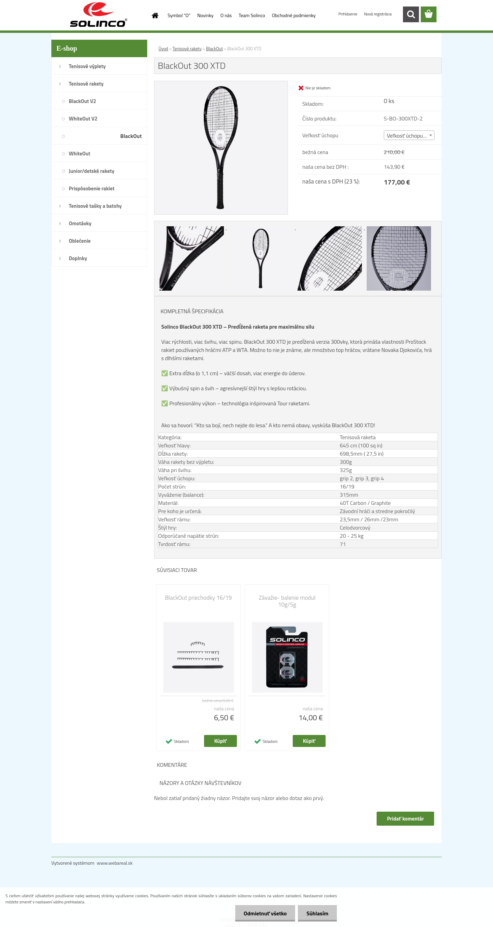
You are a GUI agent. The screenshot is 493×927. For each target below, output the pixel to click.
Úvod (163, 48)
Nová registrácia (378, 14)
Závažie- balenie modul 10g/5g (287, 601)
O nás (226, 15)
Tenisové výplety (87, 66)
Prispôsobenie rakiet (91, 188)
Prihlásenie (348, 14)
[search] (411, 14)
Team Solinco (252, 15)
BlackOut (131, 136)
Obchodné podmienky (294, 15)
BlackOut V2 (82, 101)
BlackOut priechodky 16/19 (198, 597)
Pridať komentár (405, 819)
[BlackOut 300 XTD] (221, 84)
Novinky (205, 15)
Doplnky (78, 258)
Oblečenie (80, 241)
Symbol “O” (179, 15)
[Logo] (98, 14)
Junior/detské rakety (91, 171)
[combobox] (409, 135)
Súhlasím (317, 913)
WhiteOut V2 (83, 119)
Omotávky (80, 223)
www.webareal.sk (115, 862)
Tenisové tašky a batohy (95, 206)
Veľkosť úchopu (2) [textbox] (408, 135)
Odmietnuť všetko (265, 913)
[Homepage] (155, 15)
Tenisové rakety (86, 84)
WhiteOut (79, 153)
